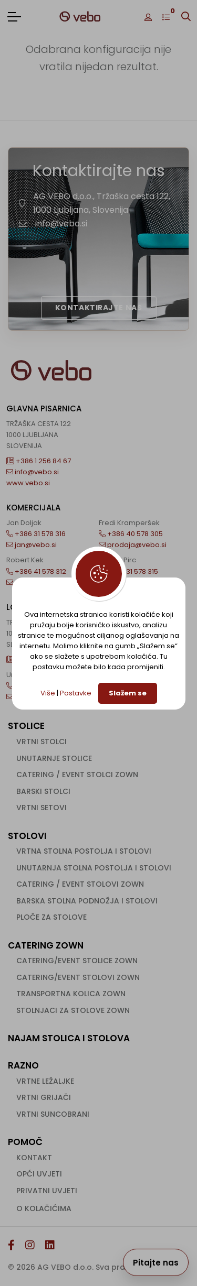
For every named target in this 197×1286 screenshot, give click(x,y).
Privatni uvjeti (46, 1190)
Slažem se (128, 693)
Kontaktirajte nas (98, 307)
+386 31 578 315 (128, 571)
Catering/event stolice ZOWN (77, 960)
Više (47, 693)
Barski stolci (43, 791)
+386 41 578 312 (36, 571)
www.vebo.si (28, 483)
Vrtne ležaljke (45, 1081)
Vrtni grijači (43, 1097)
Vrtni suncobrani (52, 1114)
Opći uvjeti (39, 1174)
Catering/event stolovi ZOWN (78, 977)
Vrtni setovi (41, 807)
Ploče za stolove (51, 917)
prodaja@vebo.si (133, 545)
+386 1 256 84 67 (38, 461)
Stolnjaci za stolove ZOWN (73, 1010)
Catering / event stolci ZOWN (77, 774)
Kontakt (34, 1157)
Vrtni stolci (41, 741)
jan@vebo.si (31, 545)
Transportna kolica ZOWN (71, 993)
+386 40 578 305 (131, 534)
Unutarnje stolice (54, 758)
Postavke (75, 693)
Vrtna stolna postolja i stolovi (83, 851)
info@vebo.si (61, 223)
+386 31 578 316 (36, 534)
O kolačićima (43, 1208)
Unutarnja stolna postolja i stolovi (93, 868)
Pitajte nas (156, 1262)
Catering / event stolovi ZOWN (80, 884)
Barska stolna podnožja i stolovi (87, 901)
